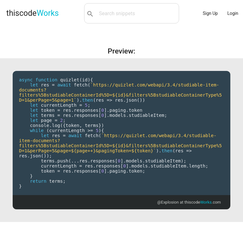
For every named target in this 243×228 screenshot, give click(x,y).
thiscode (32, 13)
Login (232, 13)
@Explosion (168, 202)
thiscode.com (202, 202)
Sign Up (210, 13)
